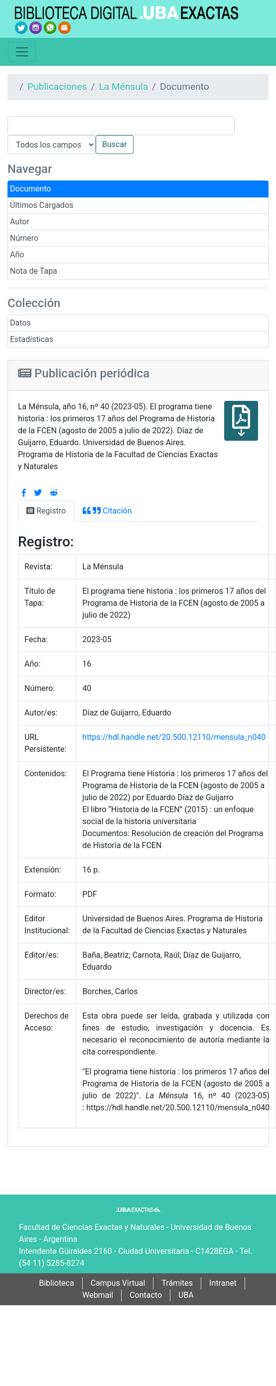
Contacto (146, 1295)
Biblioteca (56, 1283)
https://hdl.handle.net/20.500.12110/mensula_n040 (174, 737)
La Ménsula (123, 86)
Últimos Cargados (41, 205)
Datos (20, 323)
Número (24, 238)
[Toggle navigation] (22, 52)
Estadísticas (31, 339)
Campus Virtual (118, 1283)
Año (17, 254)
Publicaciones (57, 86)
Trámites (177, 1283)
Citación (107, 511)
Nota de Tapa (33, 271)
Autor (19, 221)
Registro (46, 511)
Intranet (223, 1283)
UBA (186, 1295)
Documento (30, 188)
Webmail (97, 1295)
